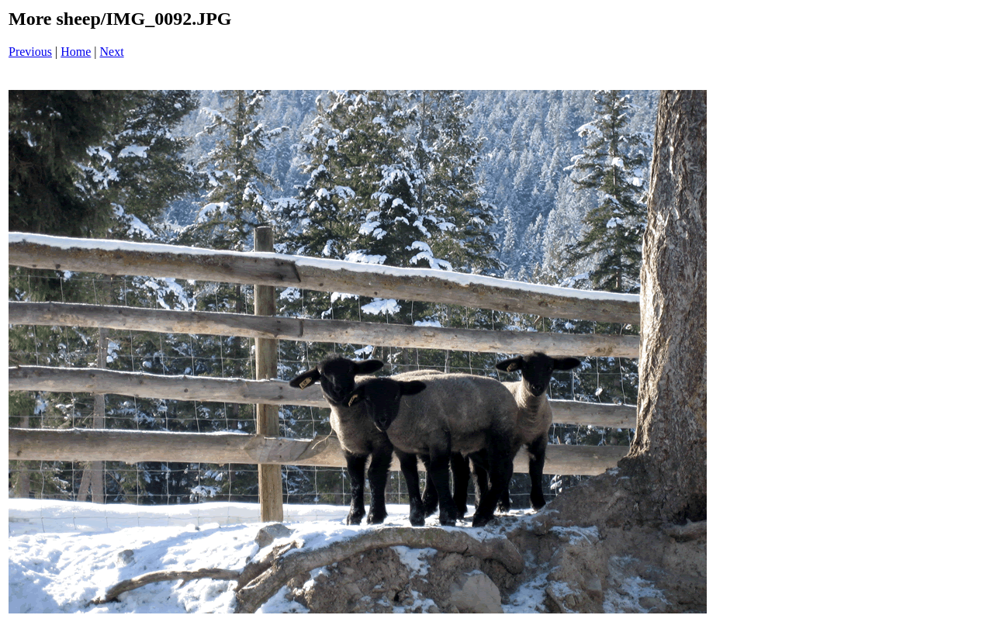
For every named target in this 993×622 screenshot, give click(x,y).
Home (76, 51)
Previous (30, 51)
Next (112, 51)
